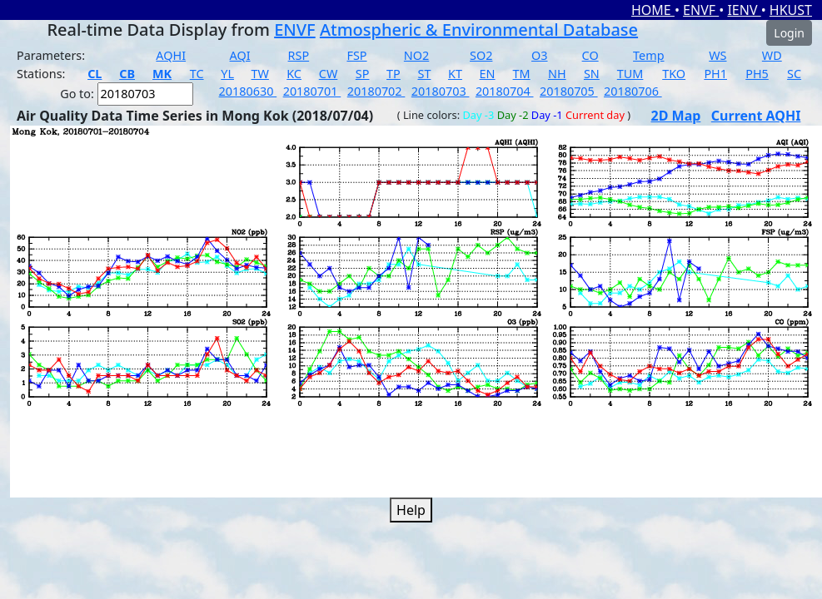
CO (590, 55)
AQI (240, 55)
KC (293, 74)
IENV (743, 10)
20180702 (376, 91)
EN (488, 74)
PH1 (715, 74)
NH (557, 74)
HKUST (791, 10)
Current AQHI (756, 115)
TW (260, 74)
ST (424, 74)
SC (794, 74)
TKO (673, 74)
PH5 (757, 74)
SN (592, 74)
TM (522, 74)
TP (393, 74)
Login (789, 33)
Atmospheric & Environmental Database (479, 29)
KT (455, 74)
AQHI (171, 55)
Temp (648, 55)
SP (363, 74)
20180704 (505, 91)
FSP (356, 55)
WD (772, 55)
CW (328, 74)
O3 (539, 55)
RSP (299, 55)
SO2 (481, 55)
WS (717, 55)
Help (411, 510)
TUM (630, 74)
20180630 (248, 91)
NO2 (416, 55)
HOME (653, 10)
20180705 (569, 91)
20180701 (312, 91)
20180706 (633, 91)
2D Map (676, 115)
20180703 (440, 91)
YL (227, 74)
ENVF (701, 10)
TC (197, 74)
